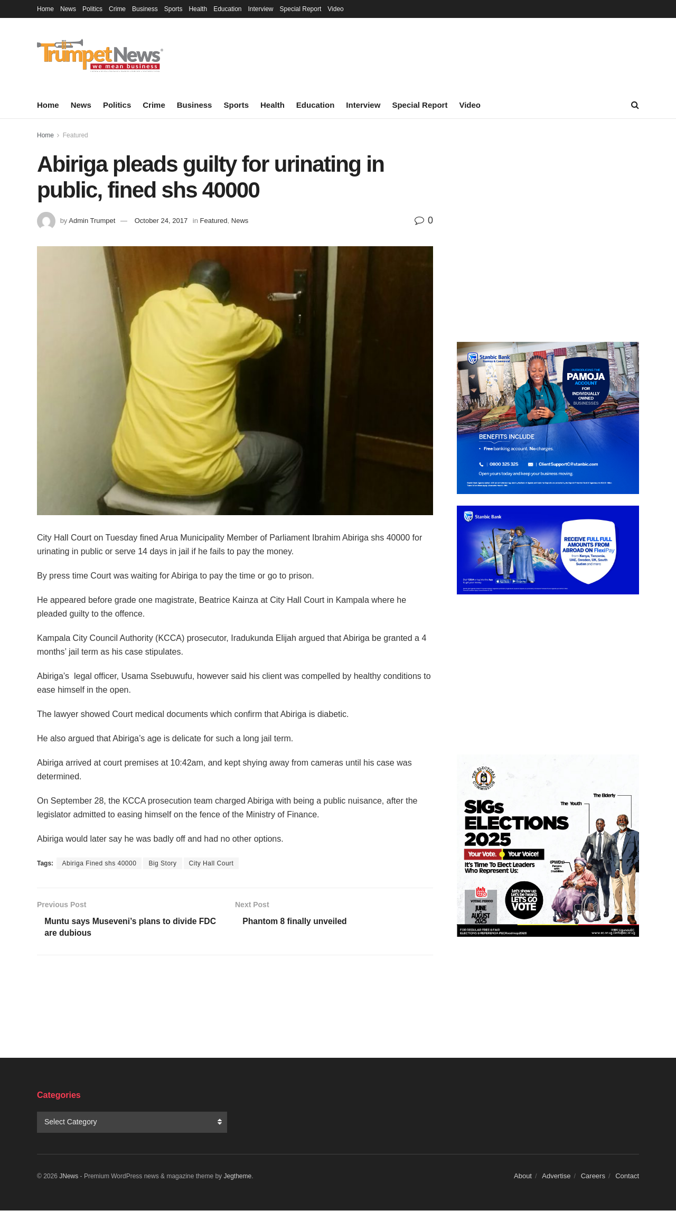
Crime (117, 9)
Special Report (301, 9)
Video (335, 9)
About (523, 1177)
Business (145, 9)
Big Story (162, 863)
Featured (75, 135)
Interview (261, 9)
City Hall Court (211, 863)
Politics (92, 9)
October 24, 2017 (161, 221)
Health (198, 9)
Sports (173, 9)
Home (45, 9)
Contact (627, 1177)
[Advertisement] (548, 232)
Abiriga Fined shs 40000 (99, 863)
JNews (68, 1177)
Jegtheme (237, 1177)
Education (227, 9)
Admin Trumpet (92, 221)
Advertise (556, 1177)
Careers (593, 1177)
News (68, 9)
